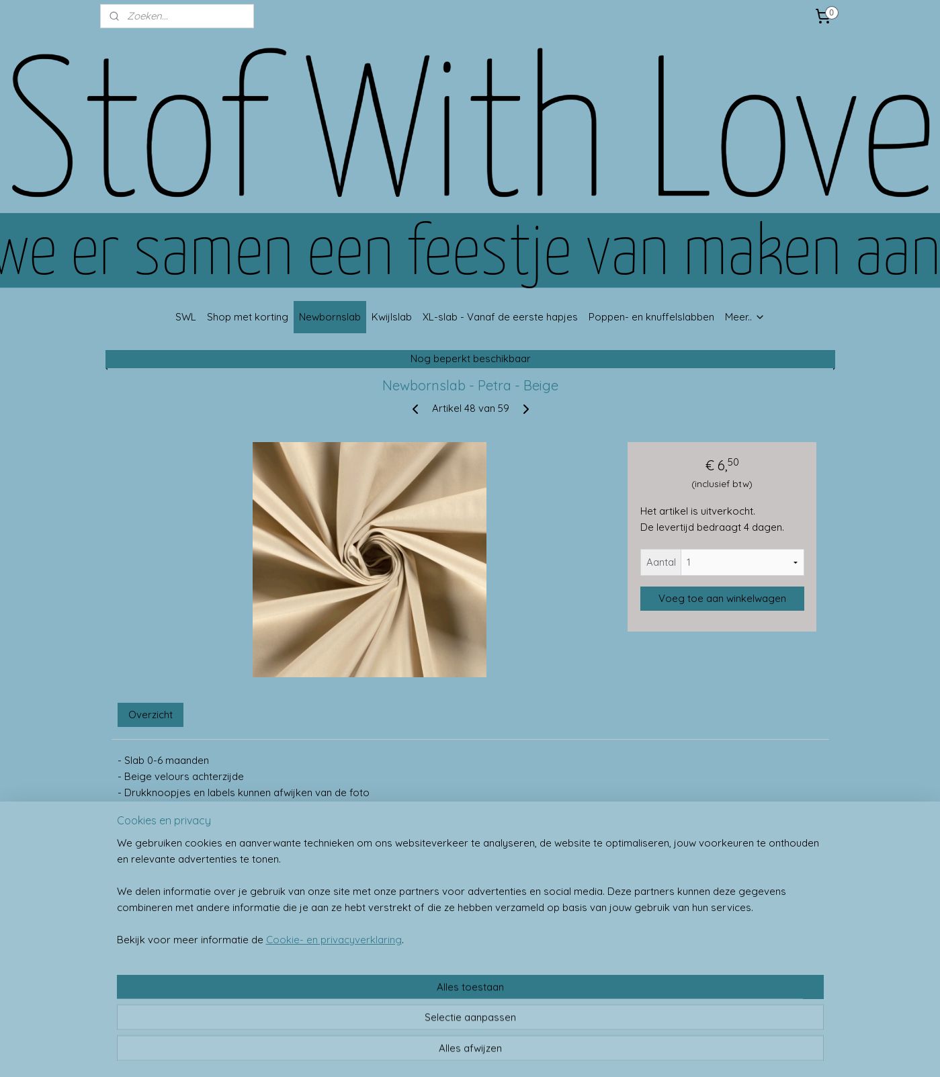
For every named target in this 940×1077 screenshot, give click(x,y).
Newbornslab (330, 316)
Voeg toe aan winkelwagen (721, 598)
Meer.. (745, 316)
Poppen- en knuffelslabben (651, 316)
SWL (185, 316)
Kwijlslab (392, 316)
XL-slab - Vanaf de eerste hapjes (500, 316)
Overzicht (150, 714)
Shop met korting (247, 316)
